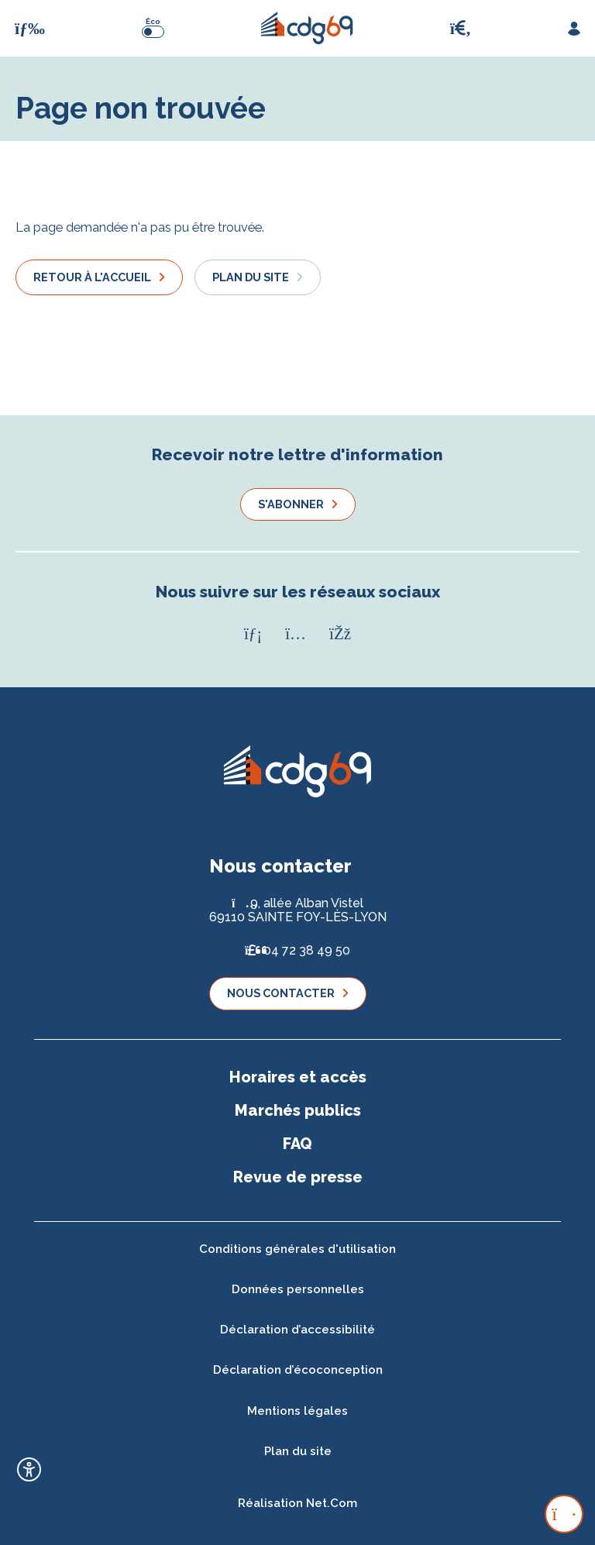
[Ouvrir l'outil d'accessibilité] (29, 1469)
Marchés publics (298, 1110)
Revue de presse (298, 1177)
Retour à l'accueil (92, 277)
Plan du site (250, 277)
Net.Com (331, 1503)
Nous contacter (281, 993)
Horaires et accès (297, 1077)
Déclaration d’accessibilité (297, 1330)
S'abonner (291, 504)
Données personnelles (298, 1289)
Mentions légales (297, 1411)
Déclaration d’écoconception (298, 1370)
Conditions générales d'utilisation (297, 1249)
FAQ (297, 1143)
